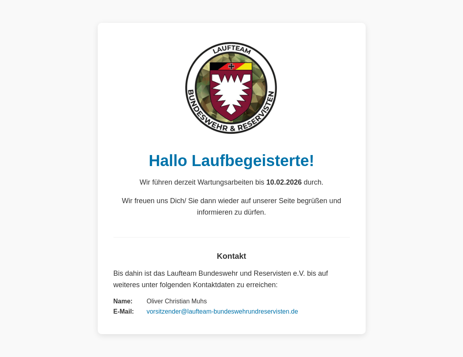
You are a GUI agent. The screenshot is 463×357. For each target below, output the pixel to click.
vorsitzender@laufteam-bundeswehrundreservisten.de (222, 311)
